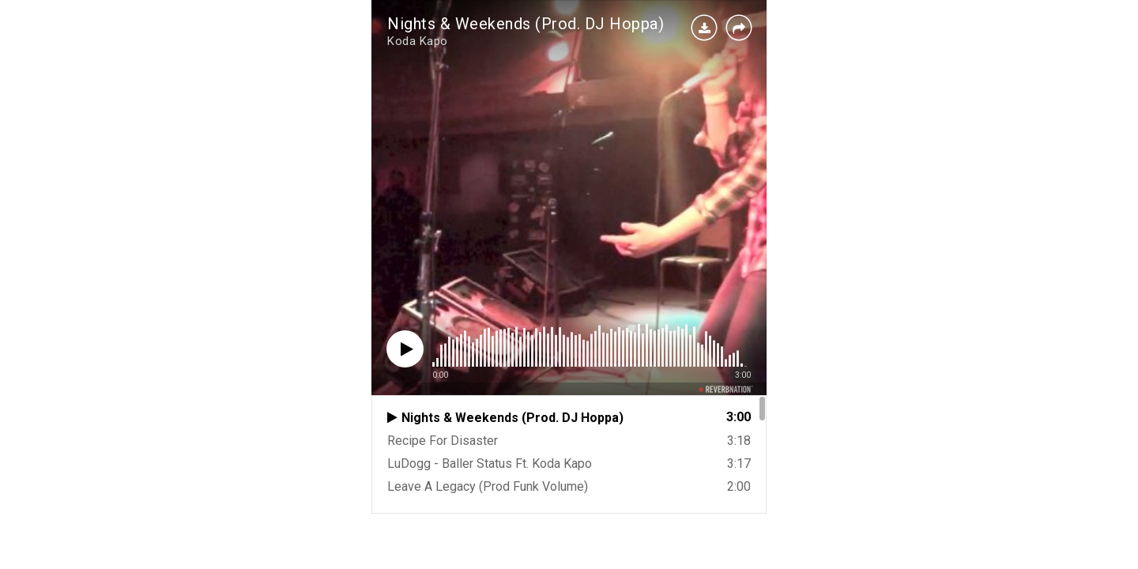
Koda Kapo (417, 41)
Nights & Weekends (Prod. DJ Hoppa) (525, 23)
